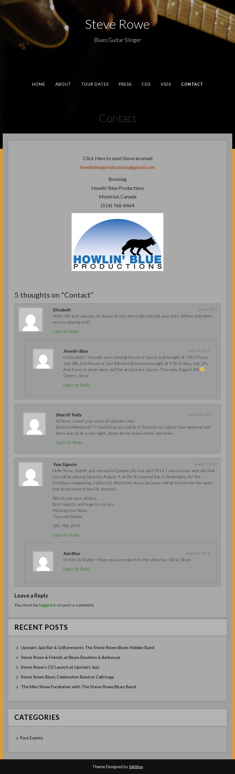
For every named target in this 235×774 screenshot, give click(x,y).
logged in (48, 604)
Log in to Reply (66, 331)
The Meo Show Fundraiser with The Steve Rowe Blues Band (78, 686)
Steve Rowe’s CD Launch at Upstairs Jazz (60, 667)
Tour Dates (95, 84)
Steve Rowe (117, 24)
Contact (192, 84)
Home (38, 84)
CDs (145, 84)
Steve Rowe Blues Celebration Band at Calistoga (67, 676)
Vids (165, 84)
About (63, 84)
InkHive (136, 766)
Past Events (31, 737)
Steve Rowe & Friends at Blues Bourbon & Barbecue (70, 657)
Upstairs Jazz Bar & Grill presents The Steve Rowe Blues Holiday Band (87, 647)
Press (124, 84)
